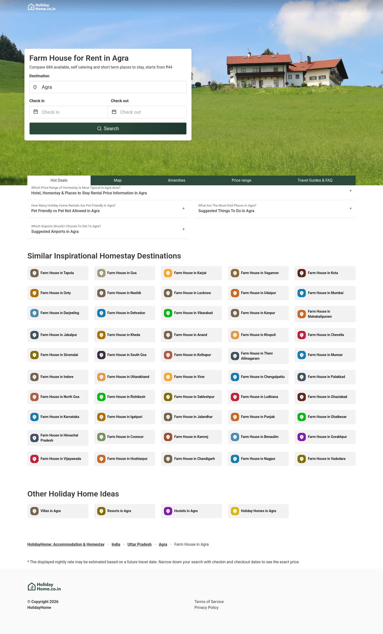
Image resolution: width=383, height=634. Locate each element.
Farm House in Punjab (258, 417)
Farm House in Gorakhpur (327, 437)
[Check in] (75, 112)
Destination (39, 76)
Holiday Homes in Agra (258, 511)
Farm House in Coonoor (125, 437)
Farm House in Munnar (325, 355)
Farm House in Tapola (57, 273)
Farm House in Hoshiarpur (127, 459)
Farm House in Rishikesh (126, 397)
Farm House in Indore (57, 377)
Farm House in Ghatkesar (327, 417)
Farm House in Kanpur (258, 313)
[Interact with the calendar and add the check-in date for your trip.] (36, 112)
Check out (119, 101)
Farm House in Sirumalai (59, 355)
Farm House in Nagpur (258, 459)
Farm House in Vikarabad (193, 313)
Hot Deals (59, 180)
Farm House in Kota (323, 273)
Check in (36, 101)
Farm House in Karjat (190, 273)
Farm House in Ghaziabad (327, 397)
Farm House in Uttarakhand (128, 377)
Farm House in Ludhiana (259, 397)
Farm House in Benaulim (259, 437)
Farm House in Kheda (123, 335)
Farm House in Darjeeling (60, 313)
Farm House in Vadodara (326, 459)
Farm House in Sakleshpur (194, 397)
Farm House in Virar (189, 377)
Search (108, 128)
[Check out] (153, 112)
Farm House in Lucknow (192, 293)
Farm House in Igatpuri (124, 417)
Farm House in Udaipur (258, 293)
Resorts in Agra (119, 511)
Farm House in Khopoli (258, 335)
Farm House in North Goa (60, 397)
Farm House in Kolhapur (192, 355)
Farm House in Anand (190, 335)
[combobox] (108, 87)
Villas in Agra (51, 511)
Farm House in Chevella (326, 335)
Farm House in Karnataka (60, 417)
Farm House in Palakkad (326, 377)
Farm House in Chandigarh (194, 459)
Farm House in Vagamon (260, 273)
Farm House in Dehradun (126, 313)
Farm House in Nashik (124, 293)
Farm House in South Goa (127, 355)
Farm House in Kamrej (191, 437)
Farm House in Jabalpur (59, 335)
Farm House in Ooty (56, 293)
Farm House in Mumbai (325, 293)
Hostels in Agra (186, 511)
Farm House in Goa (122, 273)
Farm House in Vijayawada (61, 459)
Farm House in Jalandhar (193, 417)
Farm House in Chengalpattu (263, 377)
